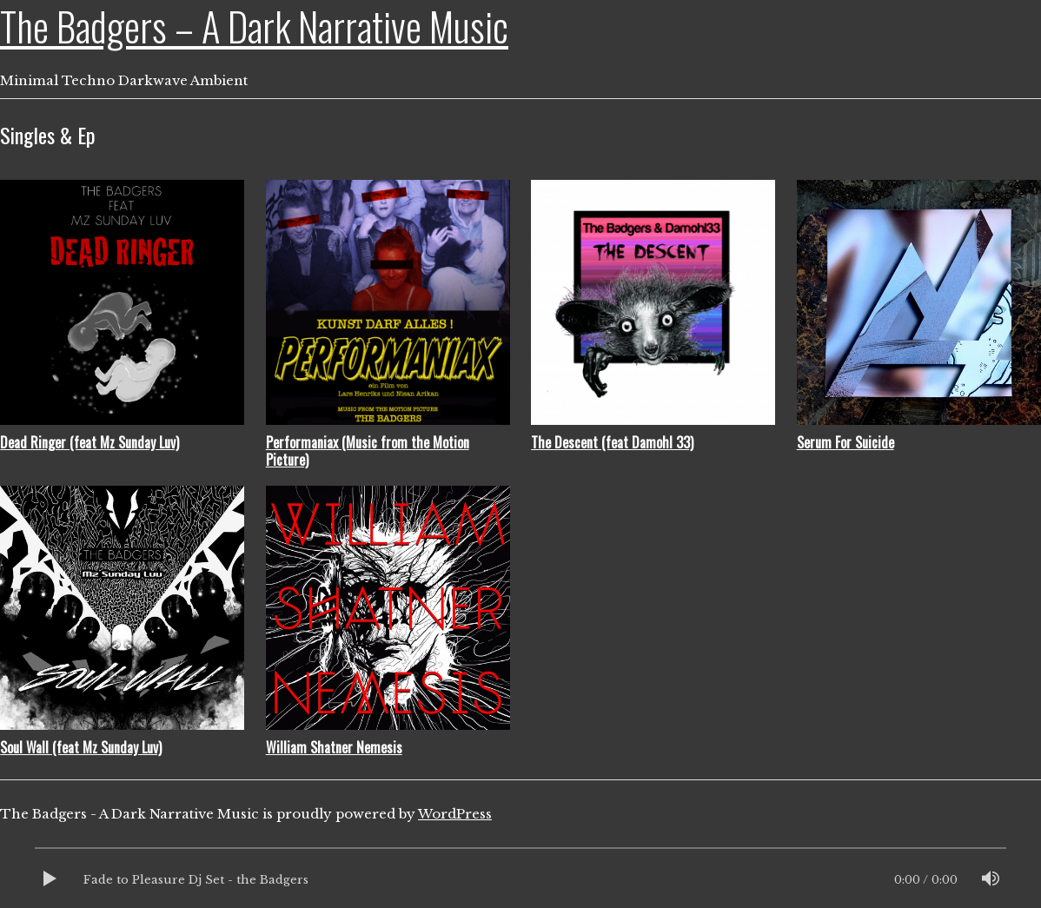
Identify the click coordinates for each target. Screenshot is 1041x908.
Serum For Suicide (845, 442)
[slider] (520, 852)
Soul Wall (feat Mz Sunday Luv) (81, 747)
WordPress (455, 813)
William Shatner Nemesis (334, 747)
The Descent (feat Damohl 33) (612, 442)
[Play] (50, 880)
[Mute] (990, 880)
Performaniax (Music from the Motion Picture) (367, 451)
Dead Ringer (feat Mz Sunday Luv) (89, 442)
